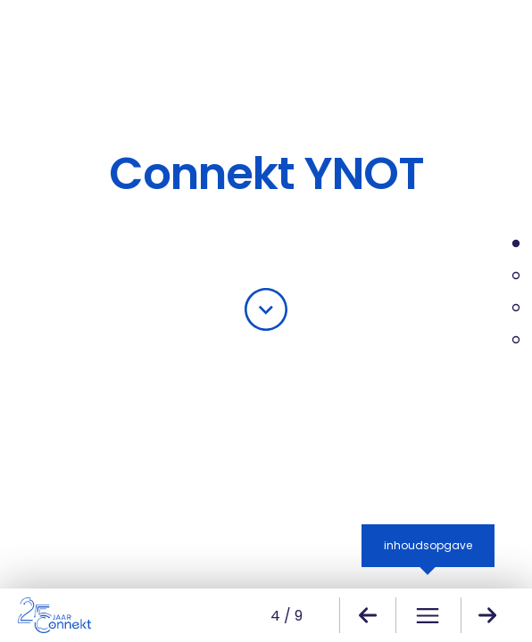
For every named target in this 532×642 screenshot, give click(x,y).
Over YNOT (508, 246)
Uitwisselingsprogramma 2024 (508, 278)
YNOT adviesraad (508, 342)
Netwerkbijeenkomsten (508, 310)
